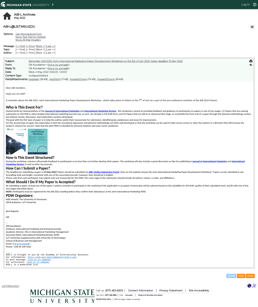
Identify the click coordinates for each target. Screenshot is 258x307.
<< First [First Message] (20, 46)
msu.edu (129, 295)
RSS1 (241, 275)
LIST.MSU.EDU (10, 286)
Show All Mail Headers (28, 39)
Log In (246, 4)
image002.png (106, 79)
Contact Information (140, 290)
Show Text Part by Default (30, 37)
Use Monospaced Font (28, 34)
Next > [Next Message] (40, 46)
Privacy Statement (170, 290)
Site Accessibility (199, 290)
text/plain (34, 79)
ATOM (231, 275)
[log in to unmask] (58, 64)
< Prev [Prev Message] (30, 46)
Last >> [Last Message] (50, 46)
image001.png (78, 79)
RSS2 (250, 275)
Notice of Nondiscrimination (150, 295)
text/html (55, 79)
